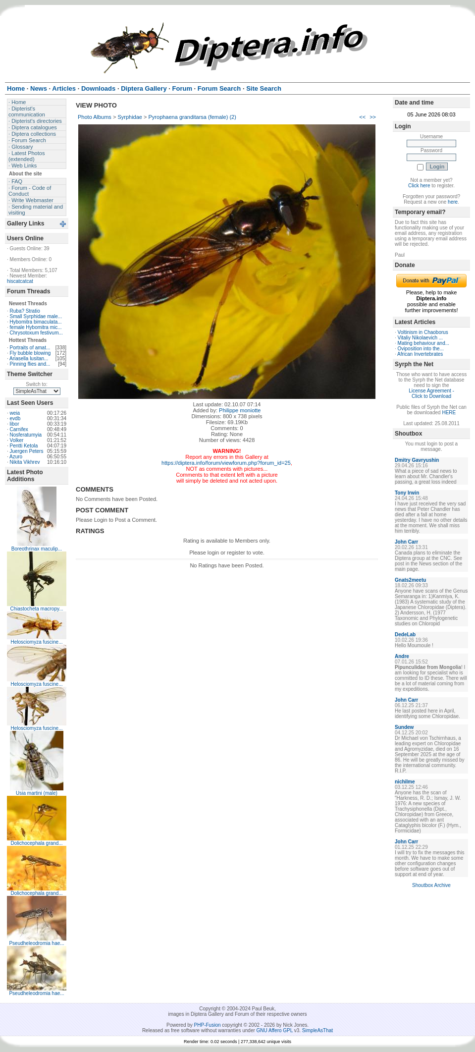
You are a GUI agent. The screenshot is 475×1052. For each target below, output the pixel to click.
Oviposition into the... (421, 348)
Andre (402, 656)
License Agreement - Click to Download (431, 393)
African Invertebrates (420, 354)
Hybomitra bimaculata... (36, 322)
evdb (15, 418)
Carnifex (19, 429)
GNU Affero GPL (275, 1030)
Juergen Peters (27, 451)
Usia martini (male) (36, 793)
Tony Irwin (407, 493)
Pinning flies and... (30, 364)
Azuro (15, 456)
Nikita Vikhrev (25, 462)
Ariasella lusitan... (28, 358)
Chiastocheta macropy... (36, 608)
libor (14, 424)
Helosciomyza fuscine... (36, 642)
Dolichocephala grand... (36, 843)
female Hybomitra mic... (36, 327)
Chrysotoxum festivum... (36, 332)
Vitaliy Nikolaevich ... (420, 337)
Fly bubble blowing (30, 353)
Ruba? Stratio (25, 311)
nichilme (405, 781)
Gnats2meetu (410, 580)
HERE (449, 412)
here (453, 202)
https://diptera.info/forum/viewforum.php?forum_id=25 (226, 463)
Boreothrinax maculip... (36, 549)
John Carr (406, 542)
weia (15, 413)
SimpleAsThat (317, 1030)
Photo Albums (94, 117)
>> (372, 117)
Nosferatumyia (26, 435)
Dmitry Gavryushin (417, 460)
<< (362, 117)
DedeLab (405, 634)
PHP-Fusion (207, 1025)
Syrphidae (129, 117)
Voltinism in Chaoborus (423, 332)
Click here (419, 185)
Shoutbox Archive (431, 885)
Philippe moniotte (240, 410)
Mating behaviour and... (424, 343)
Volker (17, 440)
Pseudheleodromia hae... (36, 943)
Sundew (404, 727)
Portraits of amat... (30, 347)
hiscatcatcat (20, 281)
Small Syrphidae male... (36, 316)
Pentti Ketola (24, 445)
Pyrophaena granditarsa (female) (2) (192, 117)
